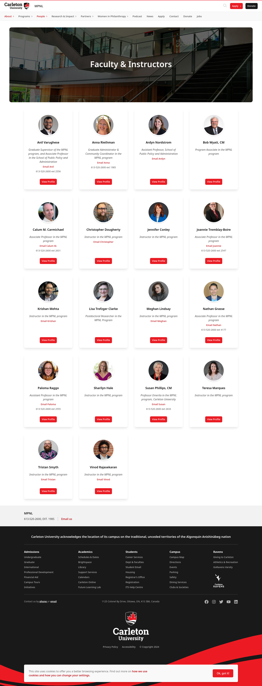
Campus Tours (32, 582)
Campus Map (177, 557)
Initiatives (29, 587)
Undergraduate (32, 557)
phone (43, 601)
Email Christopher (103, 241)
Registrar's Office (135, 577)
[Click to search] (224, 6)
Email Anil (48, 166)
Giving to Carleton (223, 557)
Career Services (134, 557)
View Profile (49, 182)
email (53, 601)
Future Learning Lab (89, 587)
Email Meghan (158, 321)
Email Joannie (213, 245)
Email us (66, 519)
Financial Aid (31, 577)
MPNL (39, 6)
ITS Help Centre (134, 587)
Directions (175, 562)
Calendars (83, 577)
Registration (132, 582)
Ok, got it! (223, 673)
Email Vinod (103, 479)
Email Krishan (48, 321)
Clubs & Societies (179, 587)
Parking (174, 572)
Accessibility (129, 646)
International (31, 567)
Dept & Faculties (135, 562)
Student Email (133, 567)
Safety (173, 577)
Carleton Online (87, 582)
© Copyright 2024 (149, 646)
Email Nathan (213, 325)
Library (82, 567)
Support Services (87, 572)
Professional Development (38, 572)
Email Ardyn (158, 158)
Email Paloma (48, 404)
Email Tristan (48, 479)
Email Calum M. (48, 245)
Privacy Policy (110, 646)
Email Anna (103, 162)
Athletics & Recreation (225, 562)
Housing (130, 572)
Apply (234, 6)
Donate (250, 6)
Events (173, 567)
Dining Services (178, 582)
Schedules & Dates (88, 557)
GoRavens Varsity (223, 567)
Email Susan (158, 404)
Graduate (29, 562)
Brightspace (85, 562)
